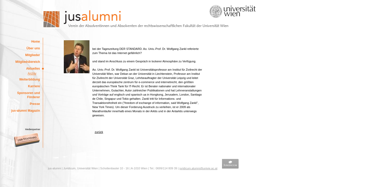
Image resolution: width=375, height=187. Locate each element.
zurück (99, 131)
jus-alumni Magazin (25, 110)
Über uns (33, 48)
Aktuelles (33, 68)
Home (35, 41)
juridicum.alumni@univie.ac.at (198, 168)
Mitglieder (32, 55)
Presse (35, 104)
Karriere (34, 86)
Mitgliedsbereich (27, 62)
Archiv (32, 73)
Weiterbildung (29, 79)
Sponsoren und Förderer (28, 95)
